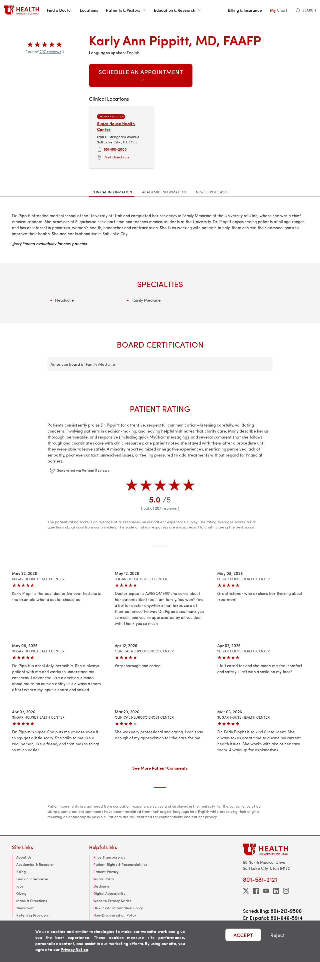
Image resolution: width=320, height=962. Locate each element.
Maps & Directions (31, 900)
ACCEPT (243, 935)
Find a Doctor (59, 10)
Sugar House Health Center (116, 126)
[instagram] (286, 891)
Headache (64, 300)
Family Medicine (146, 300)
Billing (21, 871)
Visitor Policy (103, 879)
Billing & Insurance (245, 10)
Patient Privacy (105, 871)
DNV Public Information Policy (118, 908)
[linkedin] (276, 891)
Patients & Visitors (126, 10)
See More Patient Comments (160, 768)
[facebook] (256, 891)
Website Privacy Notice (112, 900)
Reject (277, 935)
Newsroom (25, 908)
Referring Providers (32, 915)
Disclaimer (102, 886)
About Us (24, 857)
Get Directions (117, 157)
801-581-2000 (115, 149)
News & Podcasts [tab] (212, 192)
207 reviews (50, 51)
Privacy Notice (74, 949)
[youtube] (266, 891)
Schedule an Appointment (140, 75)
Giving (21, 893)
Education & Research (177, 10)
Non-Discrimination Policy (114, 915)
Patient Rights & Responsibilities (120, 864)
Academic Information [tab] (164, 192)
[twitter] (246, 891)
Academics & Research (35, 864)
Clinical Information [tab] (112, 192)
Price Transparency (109, 857)
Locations (89, 10)
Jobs (20, 886)
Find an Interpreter (32, 879)
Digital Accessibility (109, 893)
